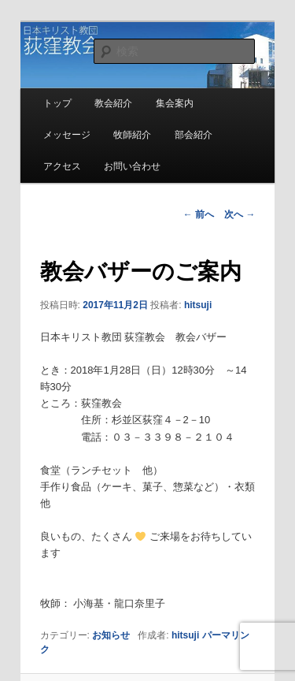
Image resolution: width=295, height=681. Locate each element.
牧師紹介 (132, 134)
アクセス (62, 166)
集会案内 (175, 103)
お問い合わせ (132, 166)
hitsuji (198, 305)
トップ (57, 103)
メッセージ (66, 134)
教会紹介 (113, 103)
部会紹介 (193, 134)
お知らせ (111, 635)
